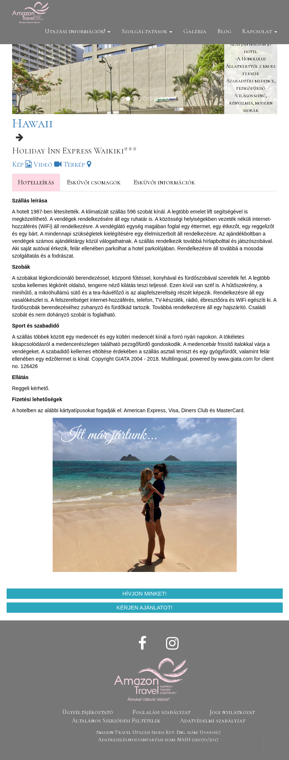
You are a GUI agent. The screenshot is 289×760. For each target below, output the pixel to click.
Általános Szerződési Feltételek (116, 720)
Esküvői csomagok (94, 182)
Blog (224, 31)
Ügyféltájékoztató (87, 712)
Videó (47, 164)
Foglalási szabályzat (161, 712)
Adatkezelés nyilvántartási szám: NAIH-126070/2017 (158, 739)
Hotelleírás (36, 182)
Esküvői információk (164, 182)
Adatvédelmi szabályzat (212, 720)
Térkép (77, 164)
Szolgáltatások (146, 31)
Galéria (195, 31)
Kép (22, 164)
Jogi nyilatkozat (232, 712)
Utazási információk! (77, 31)
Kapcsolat (259, 31)
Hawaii (32, 123)
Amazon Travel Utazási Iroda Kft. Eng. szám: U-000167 (158, 732)
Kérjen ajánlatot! (145, 607)
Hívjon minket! (144, 593)
